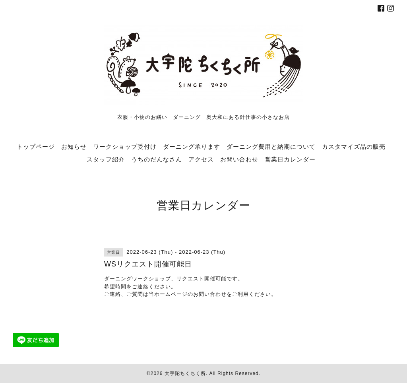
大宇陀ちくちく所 (185, 373)
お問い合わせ (239, 159)
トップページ (36, 146)
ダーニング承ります (191, 146)
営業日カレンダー (290, 159)
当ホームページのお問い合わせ (188, 294)
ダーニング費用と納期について (271, 146)
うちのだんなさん (156, 159)
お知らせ (74, 146)
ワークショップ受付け (125, 146)
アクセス (201, 159)
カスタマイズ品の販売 (354, 146)
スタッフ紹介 (106, 159)
